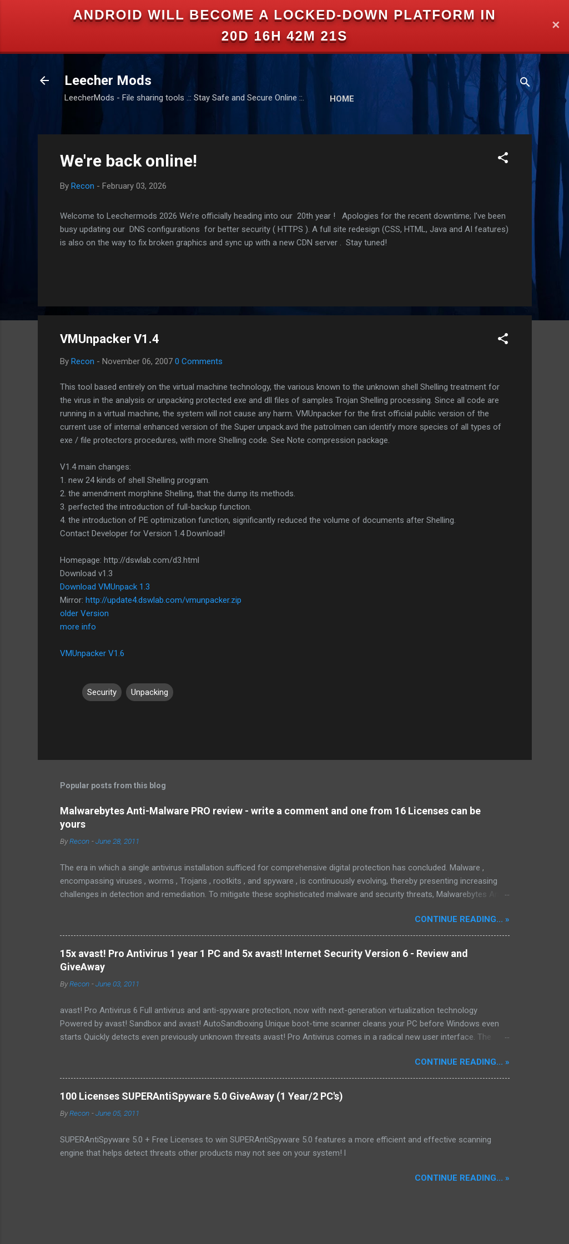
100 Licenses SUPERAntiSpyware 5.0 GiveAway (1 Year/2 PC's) (201, 1096)
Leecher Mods (108, 80)
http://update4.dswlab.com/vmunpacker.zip (163, 600)
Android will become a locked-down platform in (284, 14)
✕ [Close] (555, 26)
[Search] (525, 84)
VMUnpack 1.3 (124, 587)
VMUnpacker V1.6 (92, 653)
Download (78, 587)
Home (342, 99)
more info (78, 627)
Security (102, 692)
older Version (84, 613)
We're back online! (128, 160)
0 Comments (199, 361)
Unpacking (149, 692)
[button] (503, 159)
